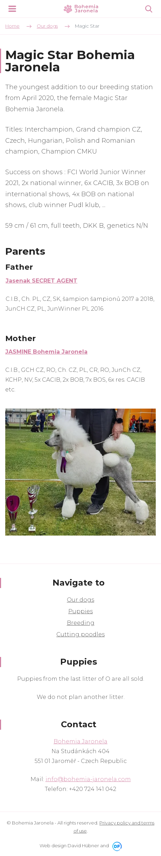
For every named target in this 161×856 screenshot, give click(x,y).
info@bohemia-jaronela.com (88, 779)
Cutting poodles (80, 634)
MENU (12, 9)
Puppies (80, 611)
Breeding (80, 623)
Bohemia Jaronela (80, 741)
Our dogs (80, 599)
